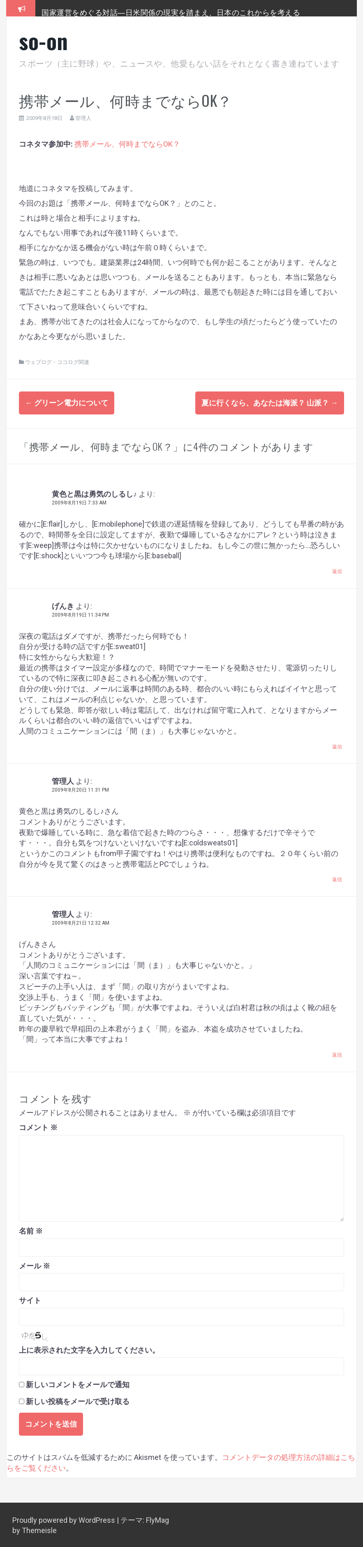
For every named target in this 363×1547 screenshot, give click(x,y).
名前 (31, 1229)
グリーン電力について (66, 402)
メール (34, 1264)
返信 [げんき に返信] (337, 745)
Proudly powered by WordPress (64, 1518)
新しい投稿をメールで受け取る (77, 1399)
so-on (43, 40)
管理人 (83, 118)
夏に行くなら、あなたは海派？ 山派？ (269, 402)
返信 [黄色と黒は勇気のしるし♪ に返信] (337, 570)
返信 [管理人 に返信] (337, 878)
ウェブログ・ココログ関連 (57, 362)
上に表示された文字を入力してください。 (89, 1348)
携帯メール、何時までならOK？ (127, 144)
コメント (38, 1125)
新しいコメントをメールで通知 (77, 1383)
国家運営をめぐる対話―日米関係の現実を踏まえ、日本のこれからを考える (171, 12)
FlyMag (157, 1518)
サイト (30, 1299)
